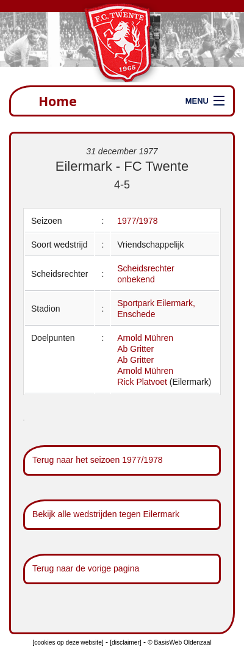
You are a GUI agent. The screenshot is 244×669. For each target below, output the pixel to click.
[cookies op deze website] (67, 642)
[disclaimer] (125, 642)
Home (57, 101)
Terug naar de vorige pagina (85, 568)
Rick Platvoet (142, 382)
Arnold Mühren (145, 338)
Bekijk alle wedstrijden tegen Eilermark (105, 514)
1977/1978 (137, 221)
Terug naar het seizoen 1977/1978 (97, 460)
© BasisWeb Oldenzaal (179, 642)
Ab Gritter (135, 349)
